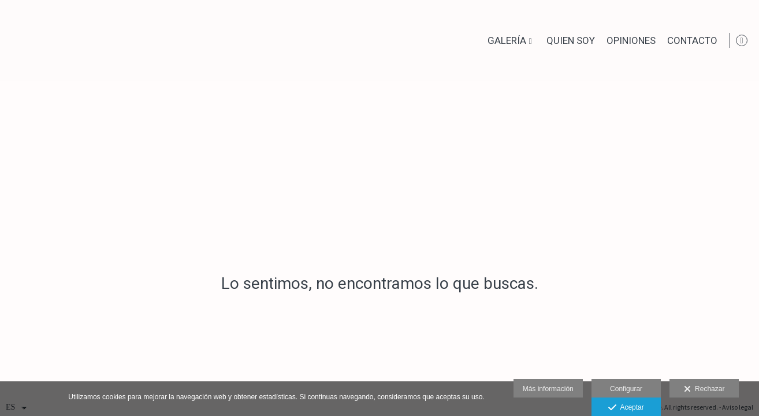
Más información (548, 389)
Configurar (626, 389)
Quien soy (568, 40)
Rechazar (704, 389)
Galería (504, 40)
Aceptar (625, 408)
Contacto (690, 40)
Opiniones (628, 40)
